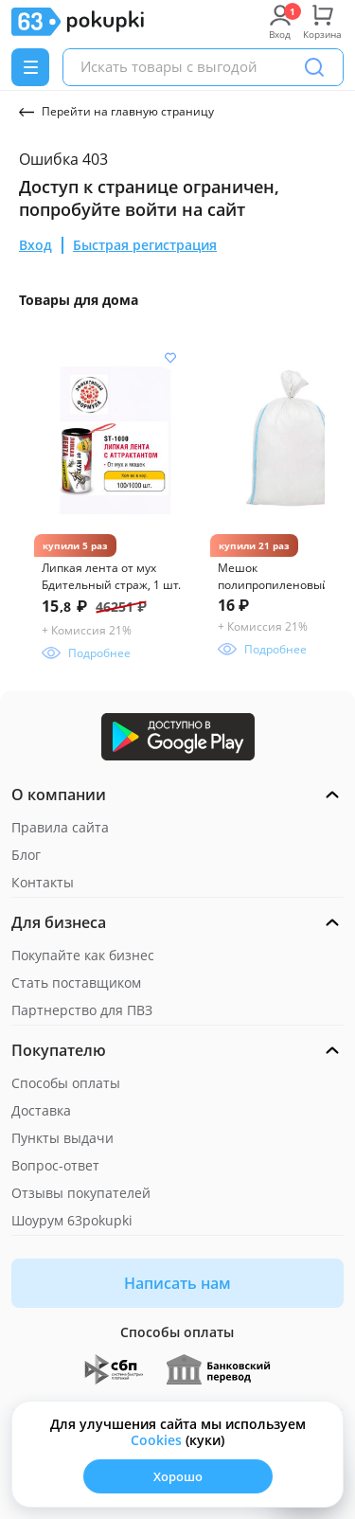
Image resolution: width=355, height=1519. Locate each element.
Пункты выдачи (62, 1138)
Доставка (41, 1110)
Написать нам (177, 1283)
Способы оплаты (65, 1083)
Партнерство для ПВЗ (81, 1010)
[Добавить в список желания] (170, 358)
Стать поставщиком (76, 983)
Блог (26, 855)
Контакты (42, 882)
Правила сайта (60, 827)
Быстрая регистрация (145, 245)
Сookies (156, 1440)
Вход (35, 245)
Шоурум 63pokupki (72, 1220)
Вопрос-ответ (55, 1165)
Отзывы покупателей (81, 1193)
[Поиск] (314, 67)
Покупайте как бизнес (82, 955)
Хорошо (178, 1476)
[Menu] (30, 67)
